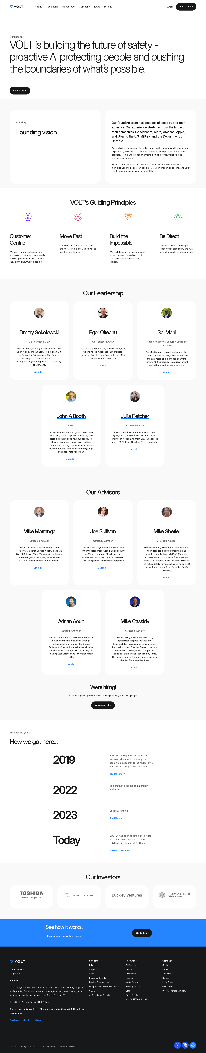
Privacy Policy (49, 1046)
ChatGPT (27, 1020)
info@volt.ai (15, 973)
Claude (38, 1020)
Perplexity (15, 1020)
